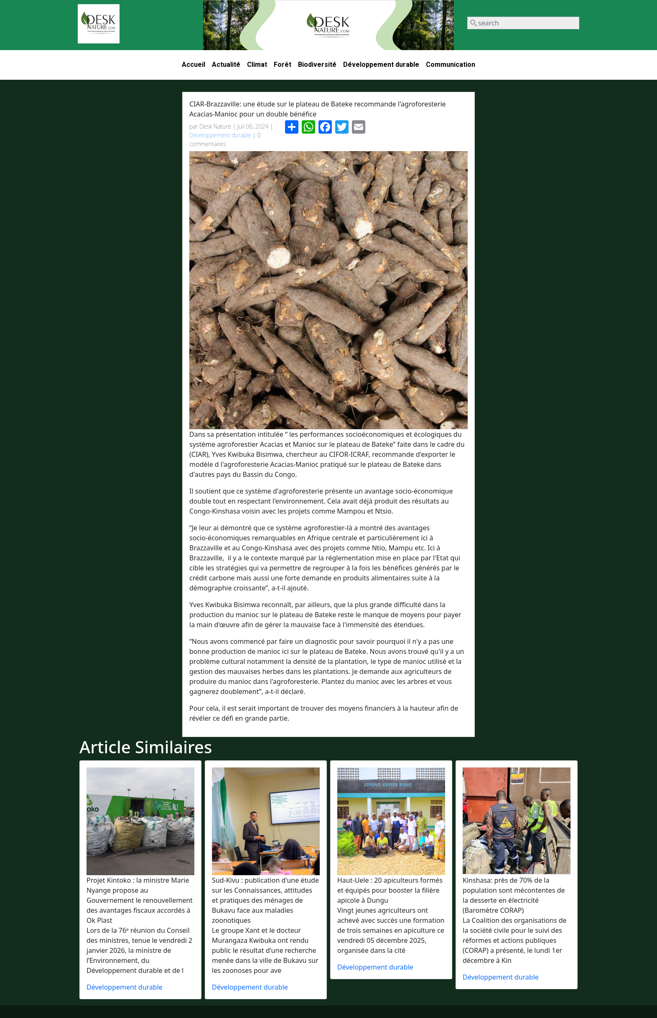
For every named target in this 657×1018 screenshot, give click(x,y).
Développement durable (381, 64)
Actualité (226, 64)
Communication (450, 64)
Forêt (282, 64)
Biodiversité (317, 64)
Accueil (193, 64)
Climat (257, 64)
